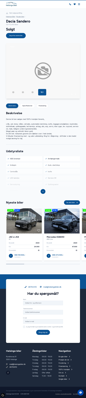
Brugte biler (20, 16)
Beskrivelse (12, 106)
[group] (43, 71)
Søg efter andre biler (16, 35)
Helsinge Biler (10, 16)
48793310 (31, 287)
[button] (71, 94)
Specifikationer (27, 106)
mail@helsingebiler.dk (50, 287)
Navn (24, 299)
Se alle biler (72, 202)
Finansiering (42, 106)
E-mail (25, 318)
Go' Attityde (76, 394)
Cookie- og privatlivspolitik (63, 394)
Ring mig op (43, 332)
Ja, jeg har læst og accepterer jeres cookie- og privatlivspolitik (44, 327)
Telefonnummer (28, 308)
